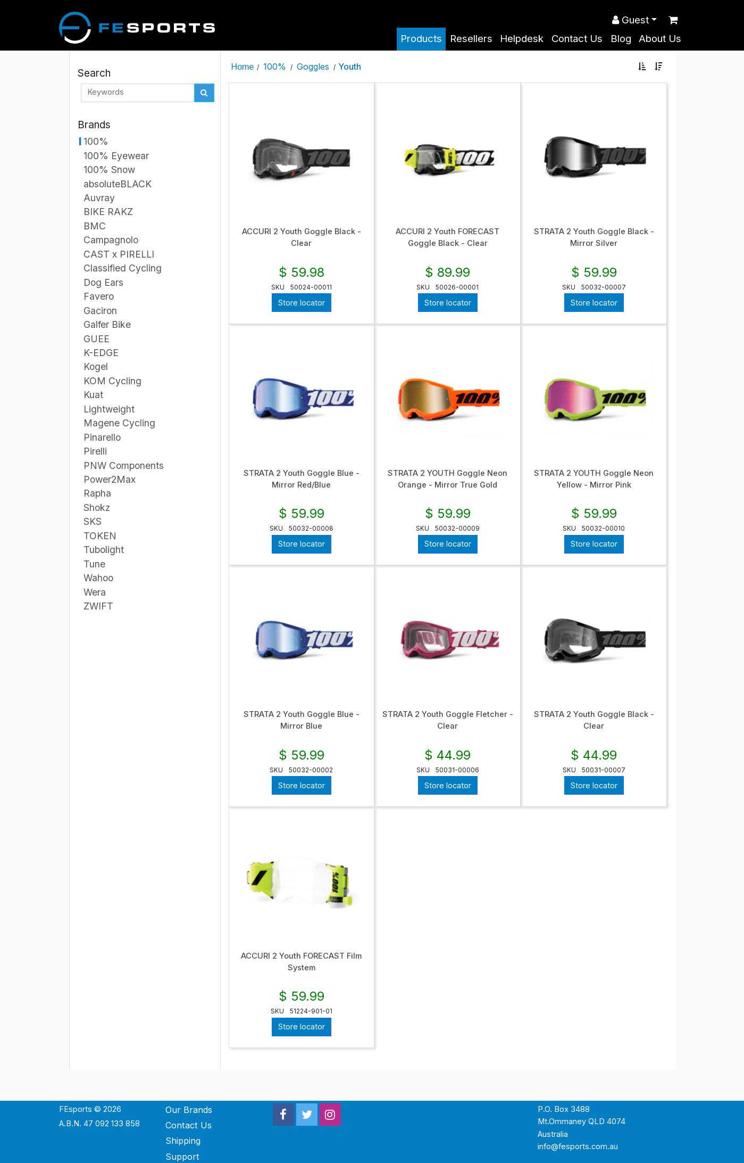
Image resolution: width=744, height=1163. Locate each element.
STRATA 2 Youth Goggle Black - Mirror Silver (594, 237)
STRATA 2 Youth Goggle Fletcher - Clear (447, 720)
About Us (660, 38)
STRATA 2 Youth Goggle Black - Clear (594, 720)
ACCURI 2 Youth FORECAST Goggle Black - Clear (447, 237)
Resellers (471, 38)
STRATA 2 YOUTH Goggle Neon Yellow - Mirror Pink (594, 479)
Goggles (313, 66)
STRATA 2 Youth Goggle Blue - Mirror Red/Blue (302, 479)
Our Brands (188, 1109)
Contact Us (577, 38)
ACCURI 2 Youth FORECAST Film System (301, 961)
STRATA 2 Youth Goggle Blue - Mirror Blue (302, 720)
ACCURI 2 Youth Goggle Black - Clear (301, 237)
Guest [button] (630, 20)
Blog (621, 38)
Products (421, 38)
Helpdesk (522, 38)
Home (242, 66)
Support (182, 1156)
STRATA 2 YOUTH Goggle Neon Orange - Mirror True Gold (447, 479)
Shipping (182, 1140)
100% (274, 66)
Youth (349, 66)
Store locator (301, 303)
